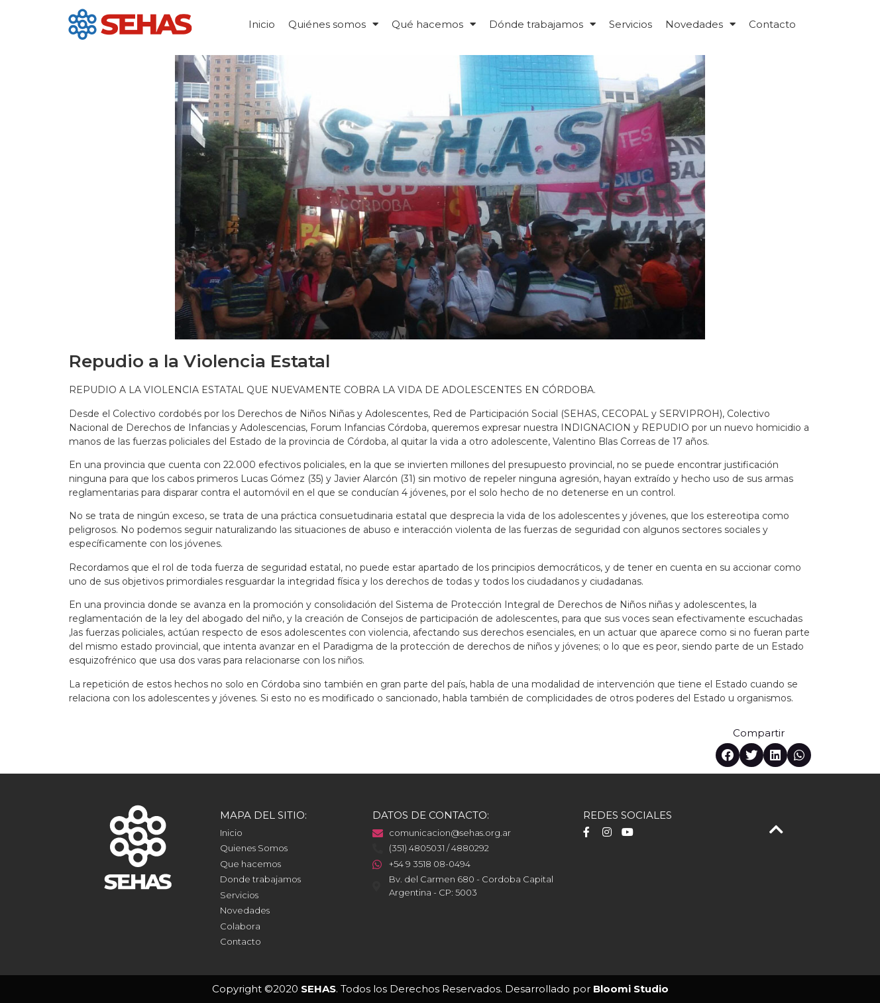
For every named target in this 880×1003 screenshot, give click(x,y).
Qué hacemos (434, 24)
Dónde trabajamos (542, 24)
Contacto (772, 24)
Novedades (700, 24)
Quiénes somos (333, 24)
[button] (728, 755)
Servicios (630, 24)
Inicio (261, 24)
